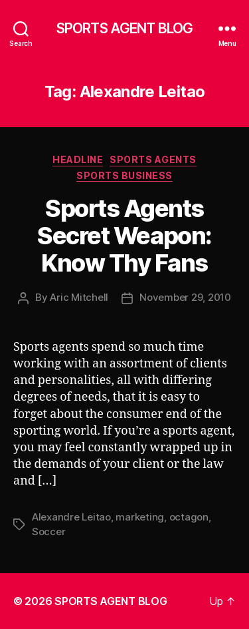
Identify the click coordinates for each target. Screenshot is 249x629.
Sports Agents (153, 159)
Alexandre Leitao (71, 517)
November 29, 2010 (185, 297)
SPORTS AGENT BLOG (124, 28)
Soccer (48, 531)
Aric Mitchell (79, 297)
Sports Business (124, 175)
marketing (140, 517)
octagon (188, 517)
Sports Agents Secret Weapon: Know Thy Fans (124, 236)
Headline (77, 159)
